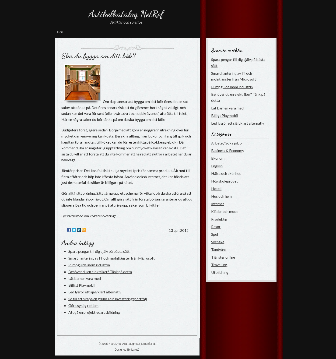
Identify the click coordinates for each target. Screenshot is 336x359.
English (217, 166)
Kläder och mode (224, 211)
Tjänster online (223, 257)
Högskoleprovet (224, 181)
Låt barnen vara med (84, 278)
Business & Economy (227, 150)
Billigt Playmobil (81, 285)
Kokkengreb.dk (163, 142)
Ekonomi (218, 158)
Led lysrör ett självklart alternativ (94, 292)
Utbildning (219, 272)
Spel (214, 234)
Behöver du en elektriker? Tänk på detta (100, 271)
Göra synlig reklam (83, 305)
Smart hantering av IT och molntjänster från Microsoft (111, 258)
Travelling (219, 264)
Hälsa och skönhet (226, 173)
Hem (60, 32)
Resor (215, 226)
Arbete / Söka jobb (226, 143)
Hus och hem (221, 196)
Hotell (216, 188)
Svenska (217, 241)
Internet (217, 203)
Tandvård (218, 249)
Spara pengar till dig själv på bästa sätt (99, 251)
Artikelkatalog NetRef (126, 13)
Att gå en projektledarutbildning (94, 312)
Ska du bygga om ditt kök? (98, 55)
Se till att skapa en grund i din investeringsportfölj (107, 298)
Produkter (219, 219)
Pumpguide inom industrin (89, 265)
